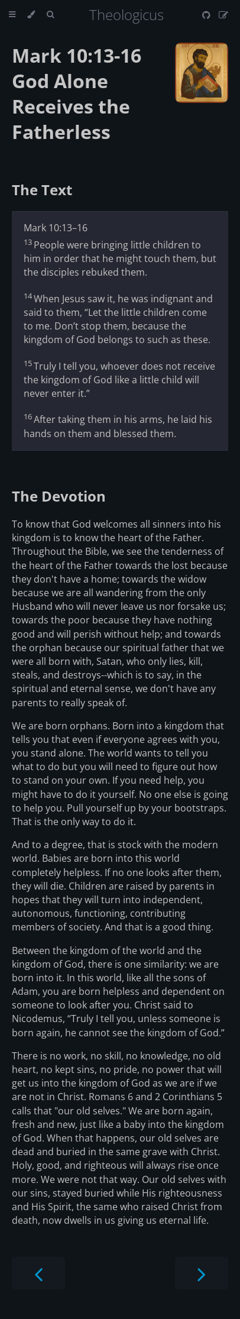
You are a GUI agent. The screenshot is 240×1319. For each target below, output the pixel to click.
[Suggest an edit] (223, 14)
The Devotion (59, 496)
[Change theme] (31, 15)
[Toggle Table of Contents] (12, 15)
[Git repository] (207, 14)
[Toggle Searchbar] (50, 15)
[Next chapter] (201, 1273)
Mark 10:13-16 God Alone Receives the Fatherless (76, 93)
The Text (42, 189)
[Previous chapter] (38, 1273)
